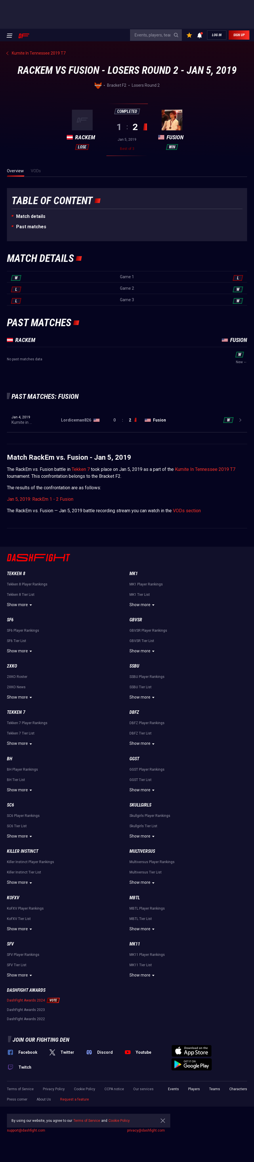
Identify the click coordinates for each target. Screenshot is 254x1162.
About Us (44, 1099)
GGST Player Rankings (147, 769)
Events (173, 1089)
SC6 (10, 805)
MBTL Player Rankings (147, 908)
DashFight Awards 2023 (26, 1010)
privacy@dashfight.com (146, 1130)
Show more (20, 605)
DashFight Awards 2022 (26, 1019)
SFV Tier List (16, 965)
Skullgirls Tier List (143, 826)
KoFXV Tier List (19, 919)
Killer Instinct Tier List (24, 872)
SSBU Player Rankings (147, 677)
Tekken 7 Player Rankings (27, 723)
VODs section (187, 510)
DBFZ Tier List (140, 733)
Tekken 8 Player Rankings (27, 584)
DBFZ (134, 712)
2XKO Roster (17, 677)
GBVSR (135, 619)
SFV (10, 944)
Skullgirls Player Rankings (149, 816)
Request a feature (74, 1099)
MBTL (134, 897)
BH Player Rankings (22, 769)
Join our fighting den (41, 1039)
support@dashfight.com (26, 1130)
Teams (214, 1089)
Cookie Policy (84, 1089)
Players (194, 1089)
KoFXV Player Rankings (25, 908)
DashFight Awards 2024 (26, 1000)
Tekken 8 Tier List (21, 595)
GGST (134, 758)
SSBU (134, 666)
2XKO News (16, 687)
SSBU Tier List (140, 687)
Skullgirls (140, 805)
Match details (30, 216)
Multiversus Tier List (145, 872)
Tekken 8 (16, 573)
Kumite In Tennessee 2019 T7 (205, 469)
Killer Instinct (22, 851)
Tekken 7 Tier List (21, 733)
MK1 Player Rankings (146, 584)
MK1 (133, 573)
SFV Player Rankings (23, 955)
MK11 (134, 944)
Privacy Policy (54, 1089)
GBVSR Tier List (141, 641)
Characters (238, 1089)
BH (9, 758)
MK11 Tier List (140, 965)
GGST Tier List (140, 780)
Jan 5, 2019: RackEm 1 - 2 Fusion (40, 499)
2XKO (12, 666)
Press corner (17, 1099)
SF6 (10, 619)
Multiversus (142, 851)
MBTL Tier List (140, 919)
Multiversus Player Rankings (152, 862)
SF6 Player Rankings (23, 631)
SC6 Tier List (17, 826)
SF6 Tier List (16, 641)
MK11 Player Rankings (147, 955)
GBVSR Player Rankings (148, 631)
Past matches (31, 226)
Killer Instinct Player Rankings (30, 862)
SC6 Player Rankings (23, 816)
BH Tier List (16, 780)
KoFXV (13, 897)
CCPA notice (114, 1089)
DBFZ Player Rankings (147, 723)
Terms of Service (20, 1089)
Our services (143, 1089)
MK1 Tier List (139, 595)
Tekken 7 (81, 469)
